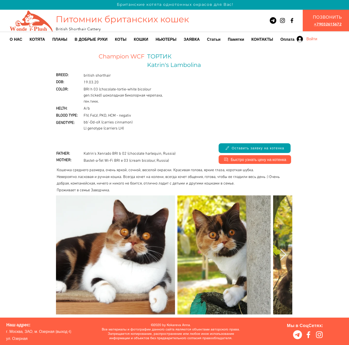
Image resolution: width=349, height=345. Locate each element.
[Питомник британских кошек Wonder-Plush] (292, 20)
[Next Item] (283, 255)
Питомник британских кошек (122, 19)
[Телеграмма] (273, 20)
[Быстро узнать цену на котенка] (254, 159)
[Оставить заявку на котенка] (255, 148)
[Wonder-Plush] (282, 20)
